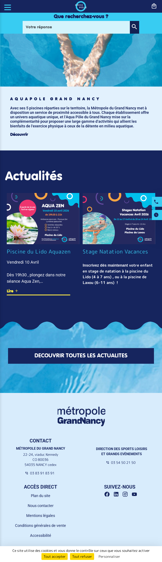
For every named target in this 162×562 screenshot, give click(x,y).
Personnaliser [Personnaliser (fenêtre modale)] (109, 556)
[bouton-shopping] (154, 6)
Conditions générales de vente (40, 525)
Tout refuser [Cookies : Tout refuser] (82, 556)
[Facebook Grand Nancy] (108, 494)
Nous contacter (41, 505)
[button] (134, 27)
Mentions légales (40, 515)
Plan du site (40, 495)
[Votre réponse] (76, 27)
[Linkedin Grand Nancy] (117, 494)
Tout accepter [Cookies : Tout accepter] (55, 556)
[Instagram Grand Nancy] (126, 494)
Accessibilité (40, 535)
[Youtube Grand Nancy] (135, 494)
